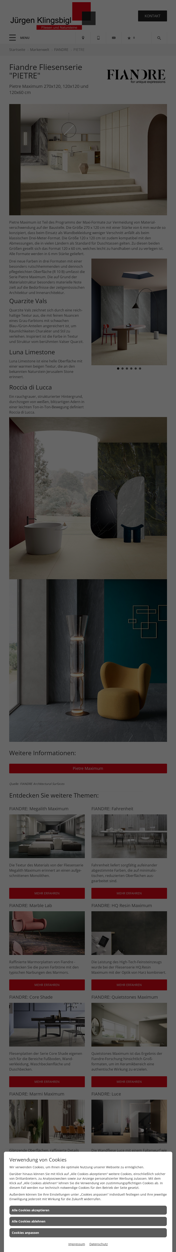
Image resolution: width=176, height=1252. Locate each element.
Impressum (76, 1244)
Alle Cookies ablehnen (28, 1221)
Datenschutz (98, 1244)
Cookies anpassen (25, 1233)
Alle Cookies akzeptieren (30, 1210)
